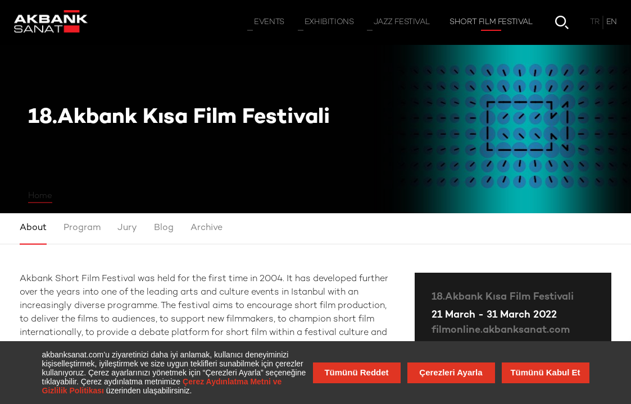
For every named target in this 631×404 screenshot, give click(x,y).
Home (40, 195)
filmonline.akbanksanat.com (501, 330)
